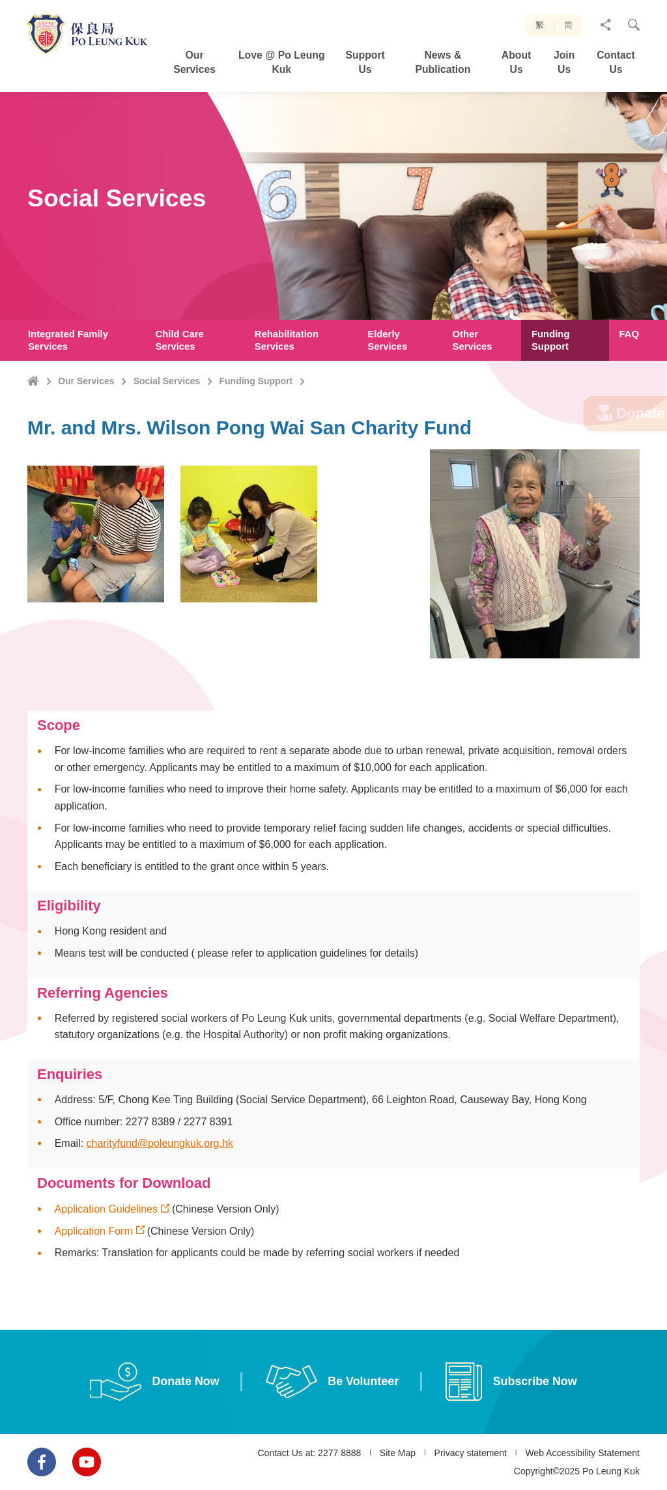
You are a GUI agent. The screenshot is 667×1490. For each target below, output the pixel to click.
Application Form (94, 1246)
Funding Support (256, 381)
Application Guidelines (106, 1224)
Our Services (86, 381)
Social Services (167, 381)
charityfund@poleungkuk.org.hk (160, 1158)
